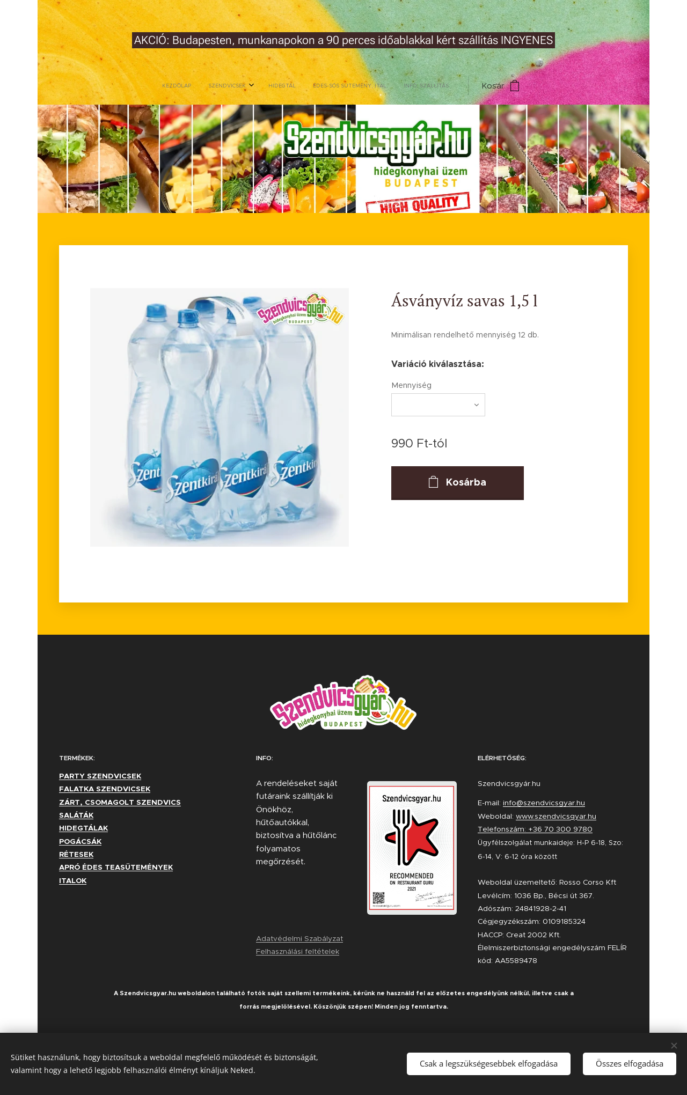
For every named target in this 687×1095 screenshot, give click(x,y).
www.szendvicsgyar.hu (556, 816)
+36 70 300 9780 (560, 829)
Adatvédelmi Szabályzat (299, 938)
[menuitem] (272, 85)
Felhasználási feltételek (297, 951)
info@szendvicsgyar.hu (544, 802)
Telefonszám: (503, 829)
